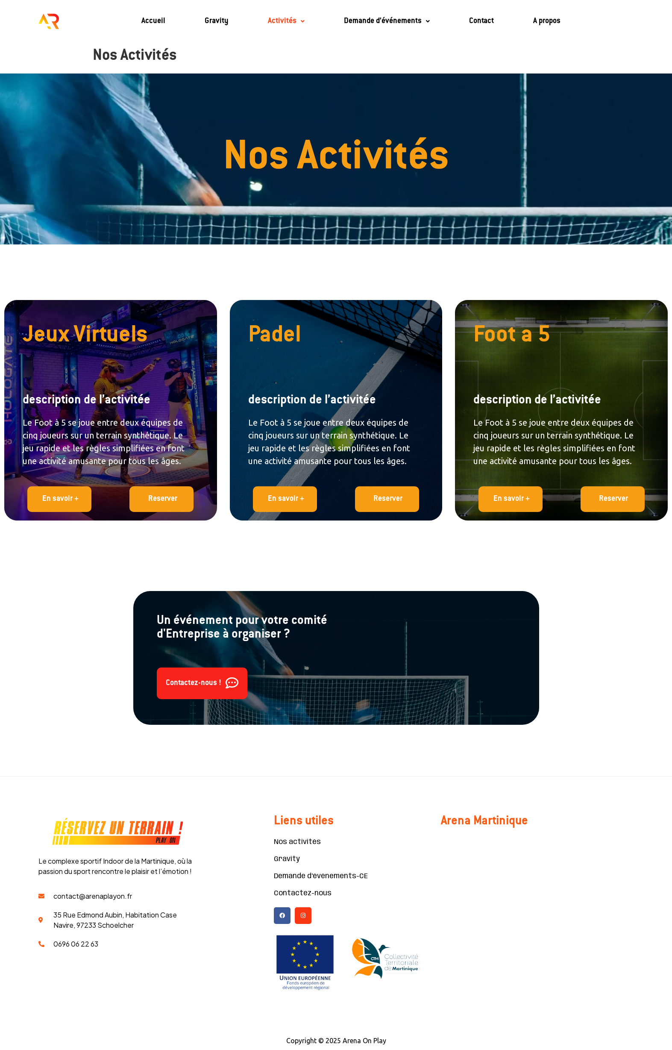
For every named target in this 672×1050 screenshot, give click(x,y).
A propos (546, 21)
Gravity (217, 21)
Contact (481, 21)
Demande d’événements (387, 21)
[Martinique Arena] (537, 901)
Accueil (153, 21)
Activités (286, 21)
